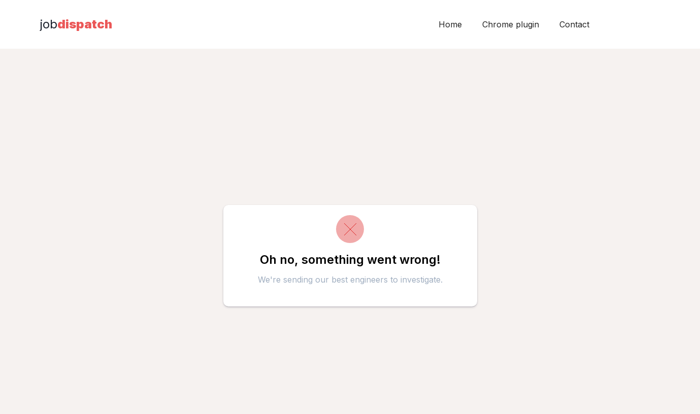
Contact (574, 24)
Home (450, 24)
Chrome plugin (510, 24)
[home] (76, 24)
